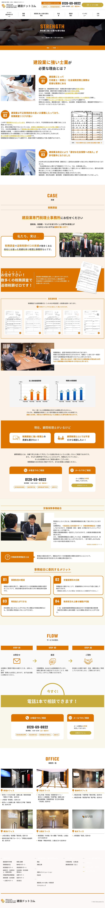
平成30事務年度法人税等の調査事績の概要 (88, 142)
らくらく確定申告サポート (95, 858)
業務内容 (6, 858)
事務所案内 (41, 879)
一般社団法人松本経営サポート (91, 544)
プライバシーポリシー (94, 867)
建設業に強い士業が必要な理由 (48, 858)
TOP (42, 37)
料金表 (40, 868)
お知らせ (90, 862)
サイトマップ (91, 871)
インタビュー (70, 858)
